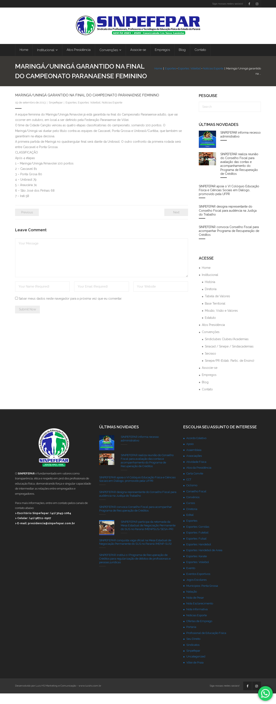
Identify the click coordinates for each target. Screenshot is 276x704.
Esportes (164, 76)
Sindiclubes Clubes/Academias (227, 349)
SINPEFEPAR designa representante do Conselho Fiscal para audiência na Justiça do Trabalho (228, 221)
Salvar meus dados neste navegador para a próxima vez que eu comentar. (70, 309)
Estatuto (210, 328)
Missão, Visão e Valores (221, 321)
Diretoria (210, 299)
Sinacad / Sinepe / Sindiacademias (229, 357)
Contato (207, 400)
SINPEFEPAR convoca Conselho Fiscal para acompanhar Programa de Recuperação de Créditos (229, 241)
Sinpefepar (56, 113)
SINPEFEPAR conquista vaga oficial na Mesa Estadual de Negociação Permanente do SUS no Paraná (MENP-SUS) (135, 552)
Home (152, 76)
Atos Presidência (213, 335)
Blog (205, 392)
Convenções (211, 342)
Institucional (210, 285)
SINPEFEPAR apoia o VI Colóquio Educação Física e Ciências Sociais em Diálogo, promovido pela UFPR (229, 200)
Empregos (209, 385)
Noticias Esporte (207, 76)
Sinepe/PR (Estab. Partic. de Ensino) (229, 371)
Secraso (210, 364)
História (210, 292)
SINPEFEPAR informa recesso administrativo (240, 145)
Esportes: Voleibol (183, 76)
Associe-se (209, 378)
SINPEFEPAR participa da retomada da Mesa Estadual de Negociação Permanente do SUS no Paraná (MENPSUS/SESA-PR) (148, 536)
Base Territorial (215, 314)
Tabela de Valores (217, 306)
